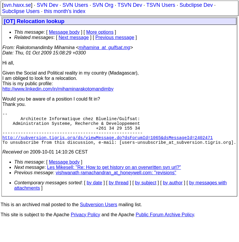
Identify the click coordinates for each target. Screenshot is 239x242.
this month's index (64, 11)
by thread (119, 190)
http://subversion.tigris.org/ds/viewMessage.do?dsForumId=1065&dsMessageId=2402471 (107, 144)
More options (100, 32)
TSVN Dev (130, 5)
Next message (73, 37)
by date (94, 190)
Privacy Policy (85, 222)
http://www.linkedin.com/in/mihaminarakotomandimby (57, 88)
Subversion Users (98, 212)
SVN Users (75, 5)
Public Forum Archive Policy (165, 222)
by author (173, 190)
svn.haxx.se (17, 5)
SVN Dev (47, 5)
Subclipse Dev (196, 5)
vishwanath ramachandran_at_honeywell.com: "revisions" (116, 180)
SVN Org (102, 5)
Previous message (114, 37)
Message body (64, 32)
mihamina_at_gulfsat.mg (104, 47)
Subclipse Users (21, 11)
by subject (145, 190)
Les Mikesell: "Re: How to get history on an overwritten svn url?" (114, 175)
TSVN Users (160, 5)
